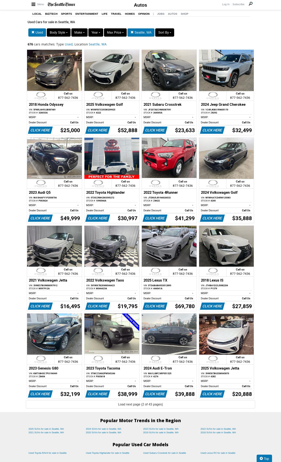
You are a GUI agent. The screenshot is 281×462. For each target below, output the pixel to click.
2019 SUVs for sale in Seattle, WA (161, 432)
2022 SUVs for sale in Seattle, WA (218, 429)
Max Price (115, 32)
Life (105, 13)
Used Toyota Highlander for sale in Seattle (107, 453)
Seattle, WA (140, 32)
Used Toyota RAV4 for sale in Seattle (47, 453)
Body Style (59, 32)
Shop (184, 13)
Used (37, 32)
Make (79, 32)
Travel (116, 13)
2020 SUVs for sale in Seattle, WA (103, 432)
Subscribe (238, 4)
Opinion (143, 13)
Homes (130, 13)
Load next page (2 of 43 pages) (140, 404)
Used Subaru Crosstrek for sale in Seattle (164, 453)
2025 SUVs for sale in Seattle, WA (46, 429)
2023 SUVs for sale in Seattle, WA (161, 429)
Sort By (164, 32)
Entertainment (86, 13)
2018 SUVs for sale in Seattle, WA (218, 432)
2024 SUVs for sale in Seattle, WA (103, 429)
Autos (140, 5)
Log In (226, 4)
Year (95, 32)
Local (37, 13)
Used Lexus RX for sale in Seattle (218, 453)
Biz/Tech (51, 13)
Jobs (161, 13)
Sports (66, 13)
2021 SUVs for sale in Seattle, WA (46, 432)
